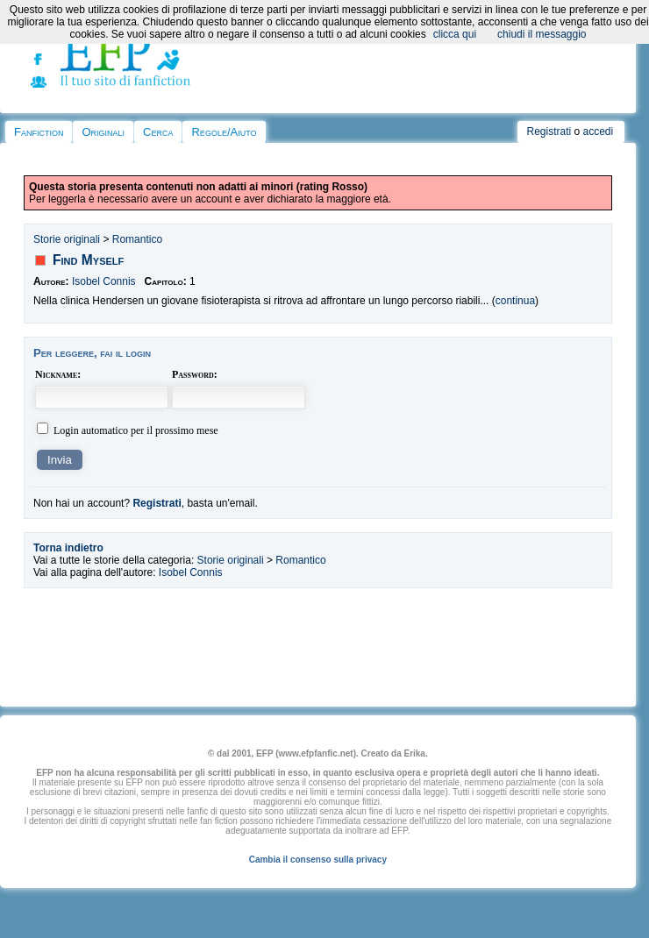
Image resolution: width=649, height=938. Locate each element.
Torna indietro (68, 548)
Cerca (158, 132)
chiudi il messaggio (541, 34)
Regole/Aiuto (223, 132)
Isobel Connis (104, 281)
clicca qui (454, 34)
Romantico (137, 239)
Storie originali (66, 239)
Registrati (548, 131)
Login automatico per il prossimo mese (135, 430)
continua (515, 301)
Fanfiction (38, 132)
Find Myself (88, 259)
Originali (103, 132)
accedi (598, 131)
